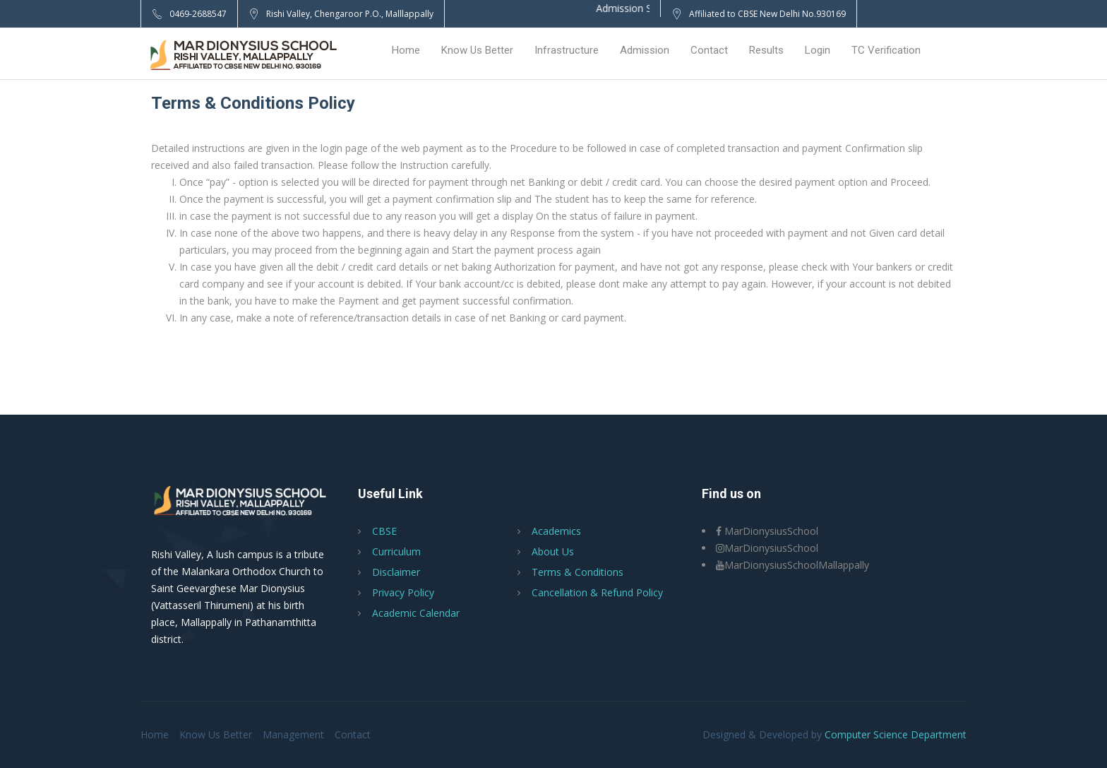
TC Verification (886, 50)
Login (817, 50)
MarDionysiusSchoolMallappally (792, 565)
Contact (709, 50)
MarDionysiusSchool (767, 531)
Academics (556, 531)
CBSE (384, 531)
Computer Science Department (896, 734)
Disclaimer (396, 572)
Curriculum (396, 551)
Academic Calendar (416, 613)
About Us (553, 551)
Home (406, 50)
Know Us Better (477, 50)
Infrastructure (566, 50)
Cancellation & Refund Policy (597, 592)
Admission (644, 50)
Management (293, 734)
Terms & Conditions (577, 572)
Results (766, 50)
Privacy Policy (403, 592)
